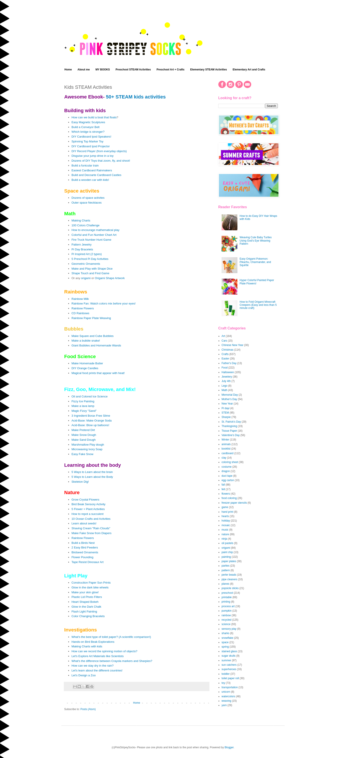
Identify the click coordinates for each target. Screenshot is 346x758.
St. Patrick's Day (231, 421)
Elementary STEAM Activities (208, 69)
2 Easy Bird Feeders (84, 547)
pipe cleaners (229, 579)
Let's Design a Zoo (83, 675)
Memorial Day (230, 394)
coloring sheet (230, 462)
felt (223, 489)
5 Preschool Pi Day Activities (89, 259)
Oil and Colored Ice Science (89, 396)
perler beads (229, 574)
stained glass (229, 651)
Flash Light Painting (84, 611)
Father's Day (229, 363)
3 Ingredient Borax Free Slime (90, 415)
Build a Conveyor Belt (85, 127)
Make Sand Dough (83, 439)
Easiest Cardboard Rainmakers (91, 170)
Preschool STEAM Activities (133, 69)
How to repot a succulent (87, 514)
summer (226, 660)
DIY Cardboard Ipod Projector (90, 146)
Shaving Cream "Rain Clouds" (90, 528)
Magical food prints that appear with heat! (98, 373)
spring (225, 646)
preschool (227, 592)
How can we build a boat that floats (94, 117)
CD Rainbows (80, 313)
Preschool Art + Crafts (170, 69)
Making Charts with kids (86, 646)
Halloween (228, 372)
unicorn (226, 691)
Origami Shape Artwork (110, 278)
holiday (226, 520)
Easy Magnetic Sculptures (88, 122)
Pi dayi (225, 408)
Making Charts (80, 220)
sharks (225, 633)
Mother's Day (229, 399)
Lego (225, 385)
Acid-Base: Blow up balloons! (90, 425)
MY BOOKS (103, 69)
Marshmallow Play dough (87, 444)
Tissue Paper (229, 430)
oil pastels (227, 543)
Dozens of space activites (88, 197)
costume (226, 466)
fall (223, 484)
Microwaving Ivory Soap (86, 449)
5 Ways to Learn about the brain (92, 472)
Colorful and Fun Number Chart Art (94, 234)
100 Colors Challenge (85, 225)
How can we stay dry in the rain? (92, 665)
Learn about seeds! (83, 523)
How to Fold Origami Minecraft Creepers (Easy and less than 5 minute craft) (258, 305)
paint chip (227, 552)
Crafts (225, 354)
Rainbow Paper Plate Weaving (91, 318)
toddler (226, 673)
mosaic (226, 525)
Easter (225, 358)
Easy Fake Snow (82, 454)
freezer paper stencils (234, 502)
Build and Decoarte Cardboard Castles (96, 175)
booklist (226, 448)
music (225, 529)
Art (223, 336)
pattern (226, 570)
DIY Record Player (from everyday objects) (99, 151)
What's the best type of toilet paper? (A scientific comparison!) (111, 637)
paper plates (229, 561)
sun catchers (229, 664)
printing (226, 601)
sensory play (229, 628)
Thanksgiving (229, 426)
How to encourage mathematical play (95, 230)
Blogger (229, 747)
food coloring (229, 498)
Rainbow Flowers (82, 308)
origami (85, 278)
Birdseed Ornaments (84, 552)
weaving (226, 700)
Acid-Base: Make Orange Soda (91, 420)
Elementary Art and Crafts (249, 69)
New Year (227, 403)
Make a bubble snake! (85, 340)
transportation (230, 687)
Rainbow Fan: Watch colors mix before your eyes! (103, 303)
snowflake (227, 637)
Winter (225, 439)
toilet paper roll (230, 678)
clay (224, 457)
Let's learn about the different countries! (96, 670)
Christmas (227, 349)
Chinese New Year (232, 345)
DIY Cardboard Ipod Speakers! (91, 136)
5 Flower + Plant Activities (88, 509)
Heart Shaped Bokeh (84, 601)
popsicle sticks (230, 588)
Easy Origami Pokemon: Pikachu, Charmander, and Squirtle (255, 262)
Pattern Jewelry (81, 244)
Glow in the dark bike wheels (90, 587)
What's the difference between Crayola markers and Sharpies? (111, 661)
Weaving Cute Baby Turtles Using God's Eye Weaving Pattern (256, 240)
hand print (227, 511)
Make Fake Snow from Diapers (91, 533)
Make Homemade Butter (87, 363)
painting (226, 556)
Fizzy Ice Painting (82, 401)
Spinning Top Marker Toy (87, 141)
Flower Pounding (82, 557)
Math (225, 390)
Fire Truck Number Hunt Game (91, 239)
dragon (226, 471)
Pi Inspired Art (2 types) (86, 254)
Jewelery (227, 376)
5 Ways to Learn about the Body (92, 476)
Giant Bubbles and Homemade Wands (96, 345)
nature (225, 534)
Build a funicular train (85, 165)
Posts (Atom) (88, 709)
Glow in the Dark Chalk (86, 606)
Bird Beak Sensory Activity (88, 504)
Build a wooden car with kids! (90, 179)
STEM (225, 412)
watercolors (228, 696)
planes (225, 583)
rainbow (226, 615)
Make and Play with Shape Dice (92, 268)
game (225, 507)
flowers (226, 493)
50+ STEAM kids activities (136, 97)
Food (225, 367)
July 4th (226, 381)
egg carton (228, 480)
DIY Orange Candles (84, 368)
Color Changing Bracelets (88, 616)
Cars (224, 340)
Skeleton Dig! (80, 481)
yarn (224, 705)
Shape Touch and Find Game (90, 273)
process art (228, 606)
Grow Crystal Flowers (85, 499)
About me (83, 69)
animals (226, 444)
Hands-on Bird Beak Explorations (92, 641)
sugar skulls (228, 655)
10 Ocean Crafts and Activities (91, 518)
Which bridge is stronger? (88, 131)
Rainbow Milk (80, 299)
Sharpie (226, 417)
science (226, 624)
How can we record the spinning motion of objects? (104, 651)
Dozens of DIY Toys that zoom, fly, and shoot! (100, 160)
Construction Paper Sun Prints (91, 582)
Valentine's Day (231, 435)
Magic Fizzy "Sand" (83, 410)
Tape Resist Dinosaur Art (87, 562)
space (225, 642)
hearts (225, 516)
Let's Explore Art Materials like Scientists (97, 656)
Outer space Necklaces (86, 202)
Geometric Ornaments (85, 263)
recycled (226, 619)
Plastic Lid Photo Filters (86, 597)
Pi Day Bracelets (82, 249)
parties (225, 565)
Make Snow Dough (83, 435)
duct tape (227, 475)
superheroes (229, 669)
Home (68, 69)
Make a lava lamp (82, 406)
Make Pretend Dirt (83, 430)
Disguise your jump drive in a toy (92, 155)
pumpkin (226, 610)
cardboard (227, 453)
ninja (224, 538)
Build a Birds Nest (83, 542)
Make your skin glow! (85, 592)
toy (223, 682)
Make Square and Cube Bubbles (92, 336)
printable (227, 597)
